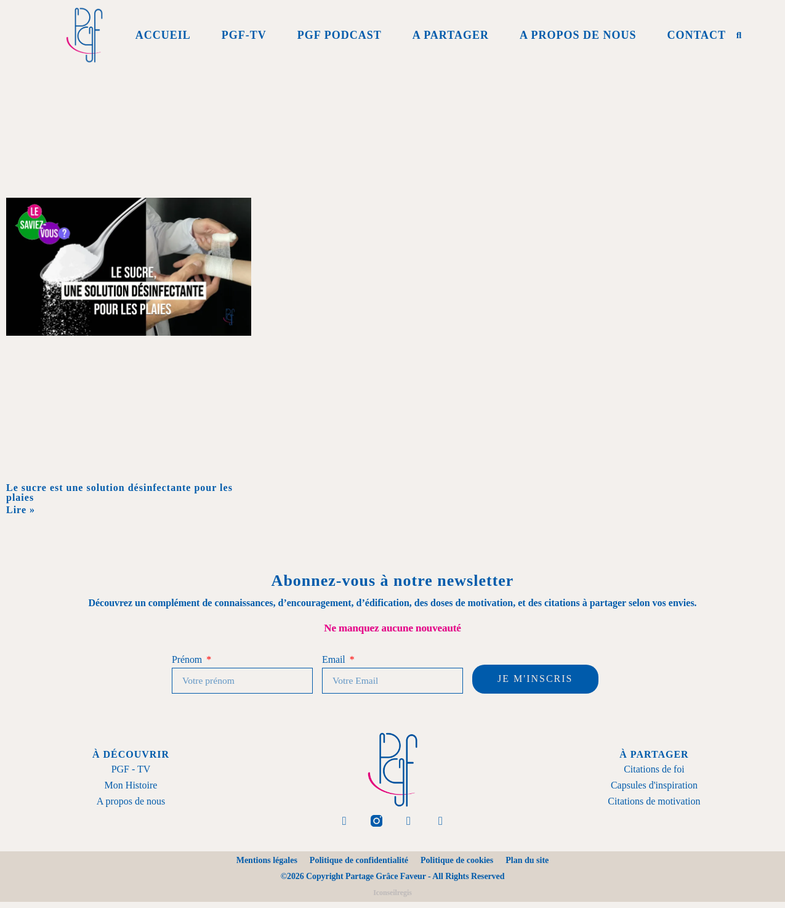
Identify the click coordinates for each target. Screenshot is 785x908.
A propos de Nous (578, 35)
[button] (738, 35)
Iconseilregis (392, 898)
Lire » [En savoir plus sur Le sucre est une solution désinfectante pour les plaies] (20, 510)
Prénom (188, 659)
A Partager (451, 35)
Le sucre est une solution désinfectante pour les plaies (119, 492)
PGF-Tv (244, 35)
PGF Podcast (339, 35)
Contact (696, 35)
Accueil (163, 35)
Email (335, 659)
